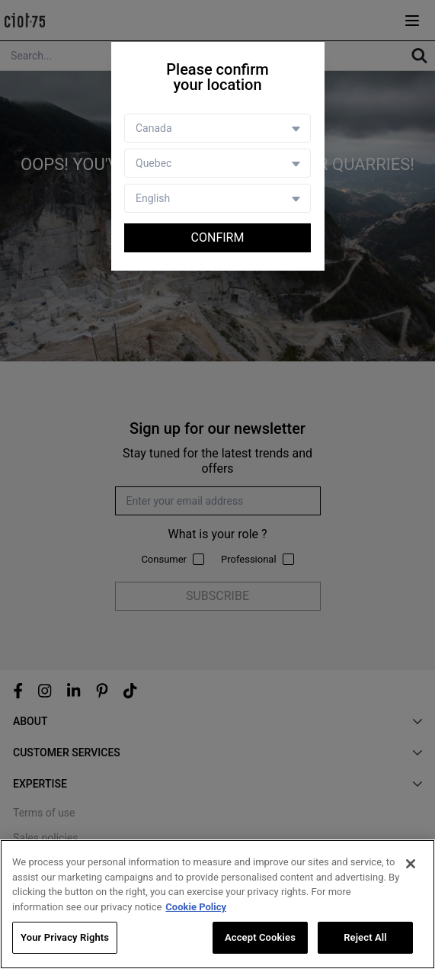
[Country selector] (217, 128)
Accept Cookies (260, 937)
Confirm (218, 237)
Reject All (365, 937)
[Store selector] (217, 163)
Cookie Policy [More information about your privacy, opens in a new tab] (195, 907)
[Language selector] (217, 198)
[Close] (410, 864)
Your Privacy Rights (65, 937)
